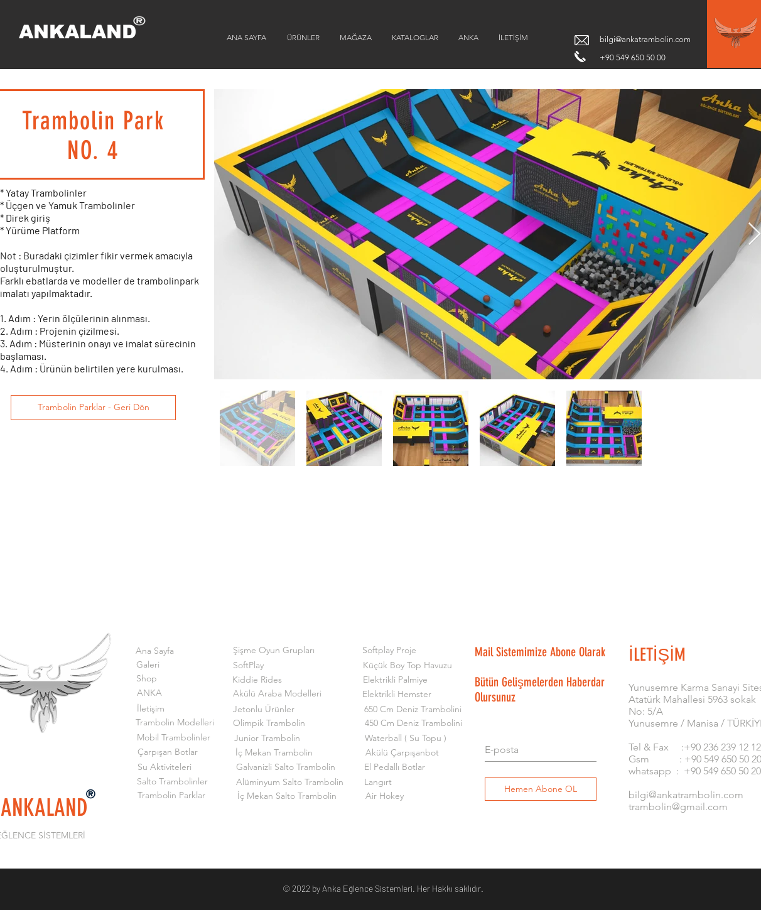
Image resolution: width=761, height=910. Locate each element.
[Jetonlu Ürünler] (263, 710)
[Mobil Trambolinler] (173, 738)
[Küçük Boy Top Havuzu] (407, 666)
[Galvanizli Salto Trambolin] (285, 767)
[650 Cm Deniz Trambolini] (413, 710)
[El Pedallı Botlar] (395, 767)
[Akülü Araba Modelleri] (277, 694)
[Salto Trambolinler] (172, 782)
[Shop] (146, 679)
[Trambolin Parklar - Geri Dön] (93, 407)
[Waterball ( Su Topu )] (405, 738)
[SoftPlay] (248, 666)
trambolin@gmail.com (678, 807)
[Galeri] (148, 665)
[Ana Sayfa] (155, 651)
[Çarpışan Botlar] (167, 752)
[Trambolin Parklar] (171, 796)
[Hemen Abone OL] (540, 789)
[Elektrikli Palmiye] (395, 680)
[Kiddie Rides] (257, 680)
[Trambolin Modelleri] (174, 723)
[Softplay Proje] (389, 651)
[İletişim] (151, 709)
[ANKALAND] (86, 32)
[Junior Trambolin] (267, 738)
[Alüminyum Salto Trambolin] (290, 782)
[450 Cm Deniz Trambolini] (413, 723)
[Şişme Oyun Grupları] (274, 651)
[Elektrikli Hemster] (396, 694)
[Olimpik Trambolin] (269, 723)
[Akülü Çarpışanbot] (402, 753)
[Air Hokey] (384, 796)
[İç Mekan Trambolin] (274, 753)
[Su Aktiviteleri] (164, 767)
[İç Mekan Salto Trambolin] (286, 796)
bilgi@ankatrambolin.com (645, 39)
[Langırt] (378, 782)
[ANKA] (149, 693)
